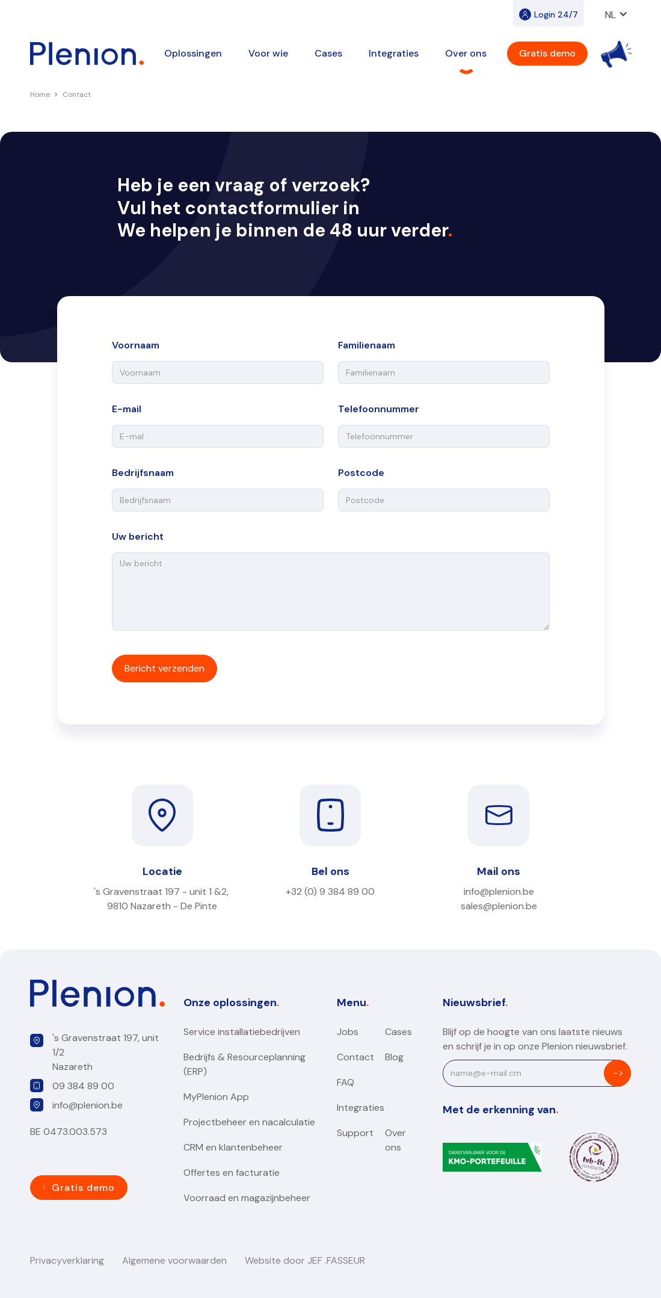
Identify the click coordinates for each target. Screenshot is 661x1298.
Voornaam (135, 345)
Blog (394, 1057)
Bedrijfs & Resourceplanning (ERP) (244, 1064)
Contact (77, 94)
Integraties (360, 1107)
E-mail (126, 409)
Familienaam (366, 345)
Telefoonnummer (378, 409)
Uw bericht (138, 536)
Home (40, 94)
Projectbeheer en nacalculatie (249, 1122)
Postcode (361, 472)
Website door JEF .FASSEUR (305, 1260)
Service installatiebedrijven (241, 1031)
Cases (328, 53)
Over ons (395, 1140)
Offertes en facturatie (231, 1172)
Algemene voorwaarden (174, 1260)
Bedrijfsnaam (143, 472)
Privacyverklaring (67, 1260)
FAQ (345, 1082)
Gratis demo (547, 53)
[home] (87, 53)
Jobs (347, 1031)
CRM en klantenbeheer (233, 1147)
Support (355, 1132)
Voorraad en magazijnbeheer (246, 1197)
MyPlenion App (216, 1096)
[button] (616, 13)
